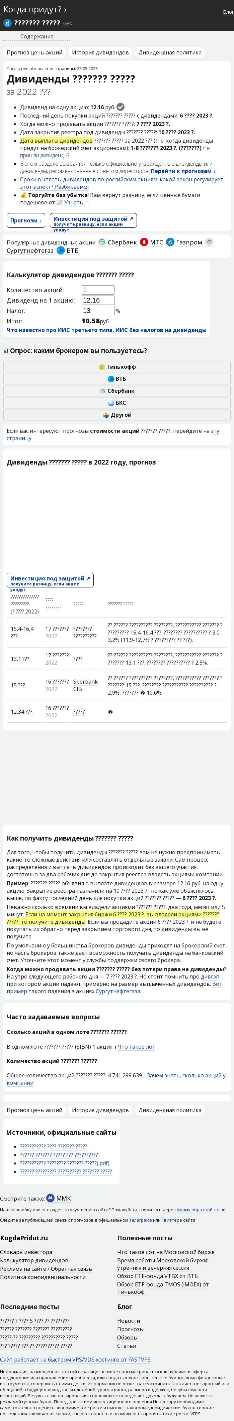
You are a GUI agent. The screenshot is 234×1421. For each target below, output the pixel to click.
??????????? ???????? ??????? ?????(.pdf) (64, 1163)
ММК (58, 1198)
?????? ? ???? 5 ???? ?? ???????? (35, 1320)
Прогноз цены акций (34, 52)
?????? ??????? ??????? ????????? (36, 1329)
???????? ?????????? (85, 632)
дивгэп (210, 976)
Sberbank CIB (85, 685)
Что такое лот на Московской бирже (166, 1252)
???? (78, 659)
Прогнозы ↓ (26, 220)
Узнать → (77, 202)
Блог (228, 11)
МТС (151, 242)
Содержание (37, 36)
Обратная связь (71, 1268)
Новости (128, 1320)
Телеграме (140, 1220)
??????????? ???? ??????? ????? (53, 1146)
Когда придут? (32, 9)
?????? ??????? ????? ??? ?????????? (59, 1155)
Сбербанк (117, 242)
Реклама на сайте (23, 1268)
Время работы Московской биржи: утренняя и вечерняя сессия (162, 1264)
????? (79, 711)
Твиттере (172, 1220)
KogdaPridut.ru (24, 1238)
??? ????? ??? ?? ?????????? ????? (36, 1346)
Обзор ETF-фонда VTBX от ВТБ (157, 1276)
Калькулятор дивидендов (34, 1260)
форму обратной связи (201, 1210)
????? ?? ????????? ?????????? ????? (39, 1337)
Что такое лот (136, 1046)
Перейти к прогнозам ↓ (183, 171)
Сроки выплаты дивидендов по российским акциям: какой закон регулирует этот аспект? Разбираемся (121, 183)
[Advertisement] (117, 519)
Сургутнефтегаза (118, 991)
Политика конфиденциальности (43, 1277)
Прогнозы (130, 1329)
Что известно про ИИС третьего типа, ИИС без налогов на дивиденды (107, 330)
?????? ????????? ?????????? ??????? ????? (66, 1171)
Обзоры (127, 1337)
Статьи (126, 1346)
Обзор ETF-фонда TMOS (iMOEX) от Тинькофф (163, 1288)
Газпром (184, 242)
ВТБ (67, 250)
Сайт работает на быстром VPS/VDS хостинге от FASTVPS (75, 1359)
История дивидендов (100, 52)
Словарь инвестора (26, 1252)
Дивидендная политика (170, 52)
